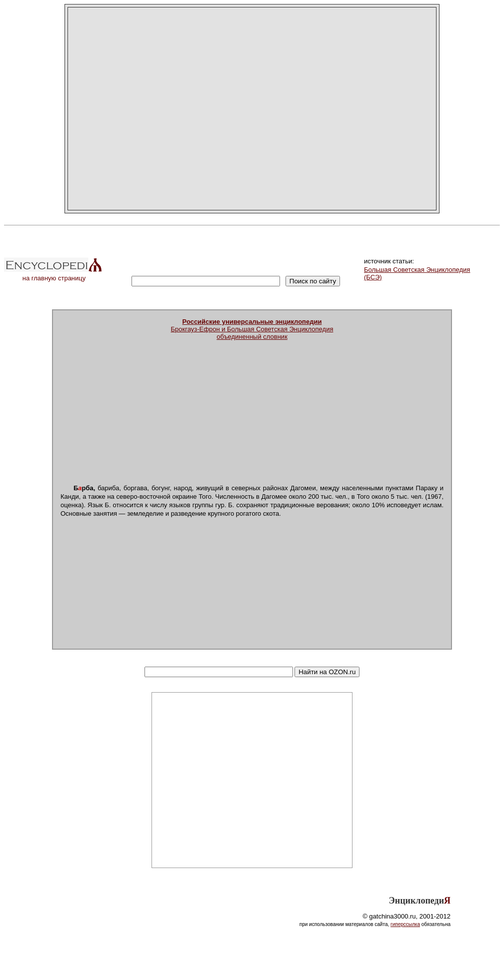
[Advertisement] (154, 108)
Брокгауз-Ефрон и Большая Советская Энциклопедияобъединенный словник (252, 329)
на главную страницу (54, 275)
